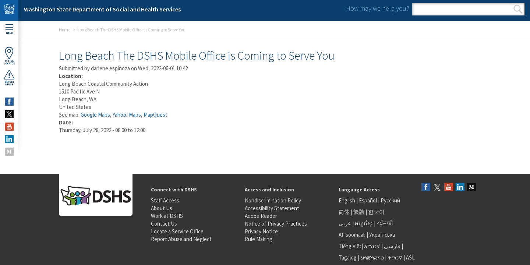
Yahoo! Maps (127, 114)
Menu (9, 29)
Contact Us (164, 223)
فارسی (391, 246)
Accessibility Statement (272, 208)
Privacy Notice (261, 231)
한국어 (376, 211)
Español (368, 200)
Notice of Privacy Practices (276, 223)
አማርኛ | (373, 246)
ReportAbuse (9, 77)
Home (64, 29)
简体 (344, 211)
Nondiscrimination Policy (273, 200)
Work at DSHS (167, 215)
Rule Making (258, 239)
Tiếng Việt (350, 246)
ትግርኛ (395, 257)
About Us (161, 208)
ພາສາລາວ (372, 257)
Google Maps (95, 114)
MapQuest (155, 114)
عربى (345, 223)
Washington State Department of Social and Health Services (102, 9)
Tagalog (348, 257)
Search (518, 9)
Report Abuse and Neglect (181, 239)
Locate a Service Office (177, 231)
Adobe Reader (261, 215)
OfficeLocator (9, 55)
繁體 (359, 211)
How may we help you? (377, 8)
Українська (382, 234)
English (347, 200)
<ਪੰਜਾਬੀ (385, 223)
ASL (410, 257)
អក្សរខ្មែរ (364, 223)
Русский (390, 200)
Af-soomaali (352, 234)
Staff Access (165, 200)
